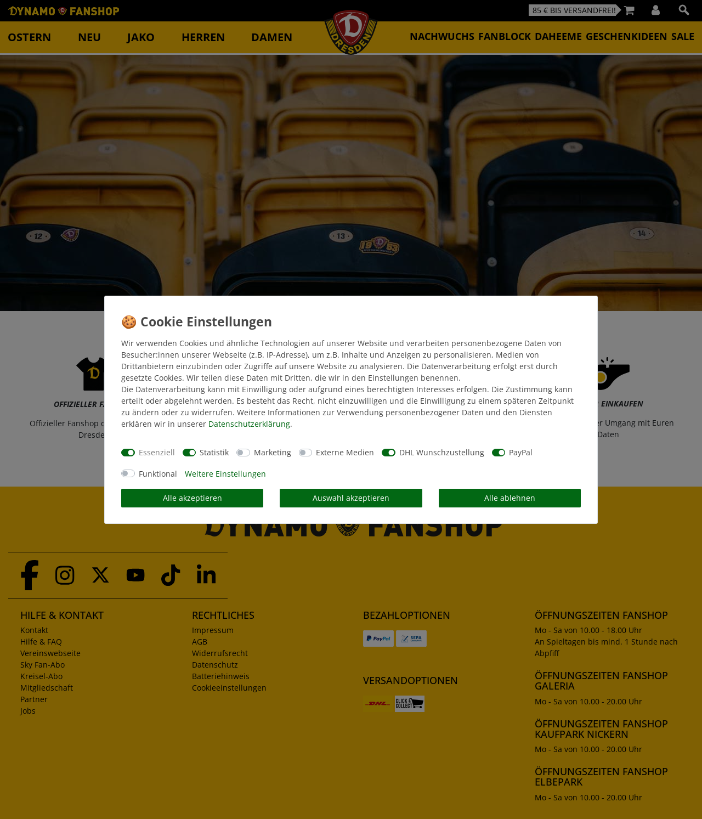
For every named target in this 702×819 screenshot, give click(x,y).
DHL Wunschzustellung (441, 452)
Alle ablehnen (509, 498)
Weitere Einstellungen (225, 473)
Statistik (214, 452)
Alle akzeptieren (192, 498)
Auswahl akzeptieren (351, 498)
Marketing (272, 452)
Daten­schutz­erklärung (249, 424)
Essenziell (157, 452)
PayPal (521, 452)
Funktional (158, 473)
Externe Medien (345, 452)
